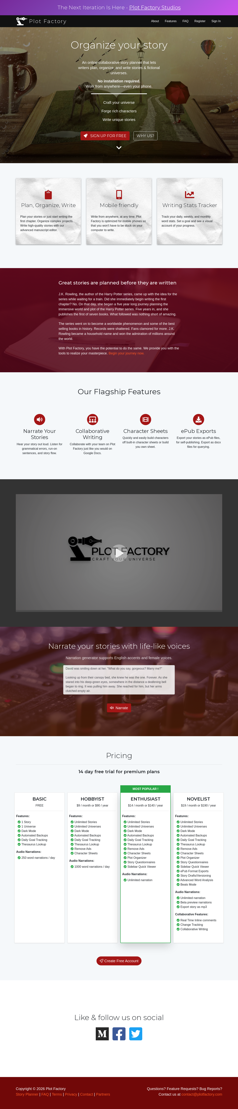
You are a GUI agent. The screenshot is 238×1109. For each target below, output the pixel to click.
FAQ (186, 21)
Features (170, 21)
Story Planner (27, 1094)
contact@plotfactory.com (201, 1094)
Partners (103, 1094)
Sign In (216, 21)
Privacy (71, 1094)
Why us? (145, 136)
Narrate (119, 708)
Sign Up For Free (105, 136)
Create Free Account (119, 961)
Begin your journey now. (126, 353)
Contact (86, 1094)
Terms (57, 1094)
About (155, 21)
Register (200, 21)
